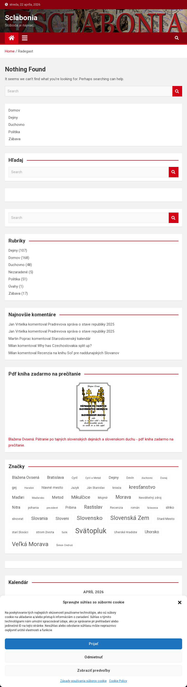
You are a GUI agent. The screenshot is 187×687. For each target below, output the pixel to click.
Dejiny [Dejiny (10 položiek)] (114, 477)
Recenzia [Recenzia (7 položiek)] (116, 507)
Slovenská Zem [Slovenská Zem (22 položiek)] (129, 518)
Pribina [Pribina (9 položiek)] (70, 508)
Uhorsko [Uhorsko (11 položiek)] (152, 532)
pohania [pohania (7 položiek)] (33, 507)
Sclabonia (21, 17)
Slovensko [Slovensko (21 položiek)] (90, 518)
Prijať (93, 644)
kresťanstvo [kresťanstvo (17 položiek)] (142, 487)
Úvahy (13, 286)
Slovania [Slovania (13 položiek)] (39, 518)
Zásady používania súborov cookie (83, 681)
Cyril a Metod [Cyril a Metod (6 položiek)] (93, 478)
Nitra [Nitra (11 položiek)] (16, 507)
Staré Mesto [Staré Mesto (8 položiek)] (166, 519)
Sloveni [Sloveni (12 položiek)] (62, 518)
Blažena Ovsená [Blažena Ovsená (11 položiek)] (25, 477)
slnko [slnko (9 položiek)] (170, 508)
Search (177, 91)
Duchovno (17, 124)
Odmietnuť (93, 657)
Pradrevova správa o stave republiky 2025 (81, 324)
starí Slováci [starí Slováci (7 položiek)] (20, 532)
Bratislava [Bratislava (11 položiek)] (55, 477)
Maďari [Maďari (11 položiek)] (18, 497)
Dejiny (13, 117)
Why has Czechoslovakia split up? (64, 346)
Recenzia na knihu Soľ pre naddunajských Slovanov (78, 353)
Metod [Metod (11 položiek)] (57, 497)
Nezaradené (18, 272)
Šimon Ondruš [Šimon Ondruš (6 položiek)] (64, 545)
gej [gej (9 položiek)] (14, 488)
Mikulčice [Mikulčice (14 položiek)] (80, 497)
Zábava (14, 139)
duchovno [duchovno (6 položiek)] (147, 478)
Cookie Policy (118, 681)
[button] (179, 602)
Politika (14, 132)
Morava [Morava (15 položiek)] (123, 497)
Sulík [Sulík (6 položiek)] (64, 532)
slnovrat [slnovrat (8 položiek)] (17, 519)
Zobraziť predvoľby (93, 670)
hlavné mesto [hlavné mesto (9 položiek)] (52, 488)
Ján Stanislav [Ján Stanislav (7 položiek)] (96, 487)
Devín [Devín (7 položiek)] (130, 478)
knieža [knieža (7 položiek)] (116, 487)
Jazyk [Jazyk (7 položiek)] (75, 487)
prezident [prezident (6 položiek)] (52, 507)
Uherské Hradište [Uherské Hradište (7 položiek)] (125, 532)
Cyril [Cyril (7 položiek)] (74, 478)
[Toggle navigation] (24, 37)
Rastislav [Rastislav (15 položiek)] (93, 507)
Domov (14, 110)
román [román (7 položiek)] (135, 507)
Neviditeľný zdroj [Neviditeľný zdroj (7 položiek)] (150, 497)
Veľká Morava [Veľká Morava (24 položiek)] (30, 544)
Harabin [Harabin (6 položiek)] (29, 487)
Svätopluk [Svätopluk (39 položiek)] (90, 531)
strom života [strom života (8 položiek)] (45, 532)
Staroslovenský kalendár (71, 338)
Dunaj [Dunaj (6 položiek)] (163, 478)
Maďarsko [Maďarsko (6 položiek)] (38, 497)
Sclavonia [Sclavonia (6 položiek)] (152, 507)
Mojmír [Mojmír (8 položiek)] (103, 497)
